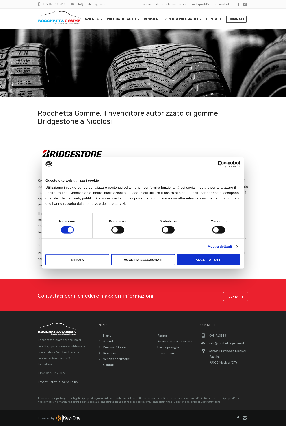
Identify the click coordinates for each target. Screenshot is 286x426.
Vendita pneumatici (183, 19)
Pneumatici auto (123, 19)
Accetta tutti (208, 260)
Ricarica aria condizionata (171, 4)
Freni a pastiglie (200, 4)
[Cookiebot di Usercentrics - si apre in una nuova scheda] (220, 164)
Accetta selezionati (143, 260)
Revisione (152, 19)
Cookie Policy (68, 381)
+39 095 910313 (54, 4)
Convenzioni (221, 4)
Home (107, 335)
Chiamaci (236, 19)
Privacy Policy (47, 381)
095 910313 (217, 335)
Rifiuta (77, 260)
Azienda (94, 19)
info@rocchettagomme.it (92, 4)
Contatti (214, 19)
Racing (147, 4)
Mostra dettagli (220, 246)
